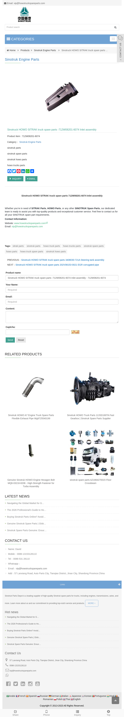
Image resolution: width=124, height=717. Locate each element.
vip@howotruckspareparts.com (27, 226)
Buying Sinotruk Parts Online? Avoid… (26, 516)
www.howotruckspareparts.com (31, 223)
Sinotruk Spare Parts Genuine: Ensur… (26, 530)
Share (15, 712)
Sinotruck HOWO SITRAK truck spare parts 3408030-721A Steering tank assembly (62, 260)
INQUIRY (15, 178)
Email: (9, 296)
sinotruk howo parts (56, 251)
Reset (21, 340)
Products (25, 50)
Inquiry (77, 712)
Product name (13, 272)
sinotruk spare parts (94, 246)
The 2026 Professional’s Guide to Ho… (26, 510)
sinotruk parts (33, 246)
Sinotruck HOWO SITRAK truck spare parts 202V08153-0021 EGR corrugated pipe (57, 264)
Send (10, 340)
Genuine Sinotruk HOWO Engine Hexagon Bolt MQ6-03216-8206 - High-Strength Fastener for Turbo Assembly (31, 483)
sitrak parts (18, 246)
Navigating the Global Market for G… (25, 503)
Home (13, 50)
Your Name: (12, 284)
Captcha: (10, 327)
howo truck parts (51, 246)
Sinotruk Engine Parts (45, 50)
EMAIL (31, 178)
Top (108, 712)
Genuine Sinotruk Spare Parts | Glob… (26, 523)
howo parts (11, 251)
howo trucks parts (72, 246)
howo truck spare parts (31, 251)
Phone (46, 712)
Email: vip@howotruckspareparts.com (24, 3)
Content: (10, 308)
